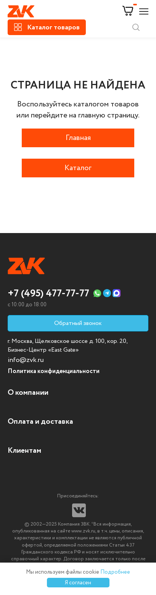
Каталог (78, 168)
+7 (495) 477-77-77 (48, 293)
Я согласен (78, 583)
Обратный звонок (78, 323)
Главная (78, 137)
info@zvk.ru (26, 360)
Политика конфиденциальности (54, 371)
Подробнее (115, 572)
